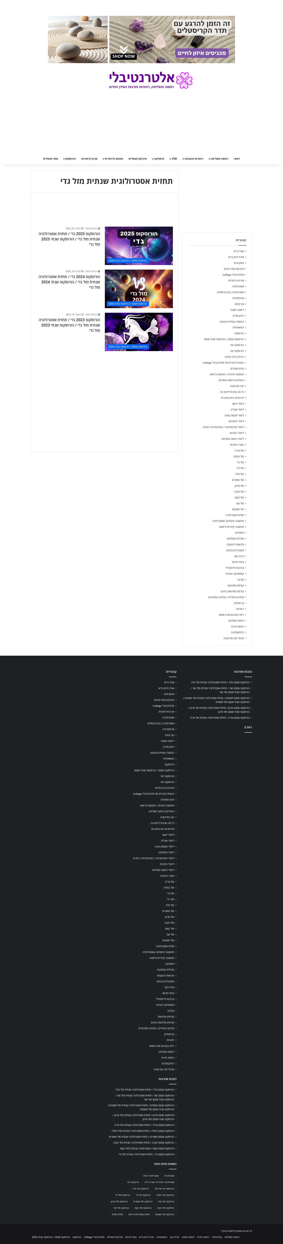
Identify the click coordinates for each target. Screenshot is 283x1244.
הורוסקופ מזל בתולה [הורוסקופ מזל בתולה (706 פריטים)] (165, 1195)
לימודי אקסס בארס (234, 415)
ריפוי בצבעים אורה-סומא (231, 614)
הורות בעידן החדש (234, 356)
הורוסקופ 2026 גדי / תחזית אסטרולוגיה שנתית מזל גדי (146, 1154)
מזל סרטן (239, 485)
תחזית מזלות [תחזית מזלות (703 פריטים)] (117, 1214)
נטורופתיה (217, 1237)
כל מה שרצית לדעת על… (231, 391)
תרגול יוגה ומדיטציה (233, 638)
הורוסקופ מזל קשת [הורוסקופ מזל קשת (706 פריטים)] (143, 1208)
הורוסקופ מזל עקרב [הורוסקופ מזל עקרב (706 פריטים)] (165, 1208)
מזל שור (240, 503)
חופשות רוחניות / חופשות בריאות (227, 374)
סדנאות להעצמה (235, 544)
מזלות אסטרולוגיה (235, 515)
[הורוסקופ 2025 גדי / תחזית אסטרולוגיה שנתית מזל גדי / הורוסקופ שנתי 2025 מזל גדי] (139, 246)
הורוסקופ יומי (237, 345)
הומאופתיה (238, 327)
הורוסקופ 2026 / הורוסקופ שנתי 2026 (224, 339)
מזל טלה (239, 474)
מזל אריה (239, 450)
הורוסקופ (70, 158)
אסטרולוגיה (238, 286)
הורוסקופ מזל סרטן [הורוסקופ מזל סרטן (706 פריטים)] (119, 1201)
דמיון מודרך (238, 315)
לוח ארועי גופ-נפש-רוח (232, 397)
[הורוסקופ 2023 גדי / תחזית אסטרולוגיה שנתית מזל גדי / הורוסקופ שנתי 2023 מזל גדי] (139, 332)
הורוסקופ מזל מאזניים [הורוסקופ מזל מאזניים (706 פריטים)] (143, 1201)
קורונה (240, 579)
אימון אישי (239, 262)
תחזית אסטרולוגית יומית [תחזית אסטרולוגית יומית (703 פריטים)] (139, 1214)
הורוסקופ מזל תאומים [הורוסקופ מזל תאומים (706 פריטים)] (164, 1214)
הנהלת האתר (91, 228)
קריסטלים (239, 603)
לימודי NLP (238, 403)
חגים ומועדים (237, 368)
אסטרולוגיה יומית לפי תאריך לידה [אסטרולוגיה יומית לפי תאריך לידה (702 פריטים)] (159, 1182)
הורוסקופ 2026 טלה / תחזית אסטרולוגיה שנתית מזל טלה (220, 682)
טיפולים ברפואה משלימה (231, 380)
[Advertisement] (105, 382)
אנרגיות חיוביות (236, 280)
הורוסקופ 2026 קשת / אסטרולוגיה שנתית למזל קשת (147, 1148)
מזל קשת (239, 497)
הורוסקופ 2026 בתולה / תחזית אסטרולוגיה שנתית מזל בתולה (142, 1130)
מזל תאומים (238, 509)
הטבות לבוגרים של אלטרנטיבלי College (223, 362)
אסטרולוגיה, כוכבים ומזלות (230, 292)
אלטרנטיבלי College (233, 274)
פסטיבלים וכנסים (235, 550)
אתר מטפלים (50, 158)
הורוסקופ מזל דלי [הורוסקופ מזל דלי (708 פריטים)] (122, 1195)
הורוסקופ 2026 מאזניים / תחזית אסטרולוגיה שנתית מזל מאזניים (141, 1136)
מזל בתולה (238, 456)
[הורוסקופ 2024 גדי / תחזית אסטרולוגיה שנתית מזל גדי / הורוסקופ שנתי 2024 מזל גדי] (139, 289)
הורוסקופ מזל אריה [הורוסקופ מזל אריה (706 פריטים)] (140, 1188)
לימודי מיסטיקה (236, 421)
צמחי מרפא (238, 562)
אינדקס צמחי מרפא (234, 268)
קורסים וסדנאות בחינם (232, 591)
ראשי (237, 158)
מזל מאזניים (238, 479)
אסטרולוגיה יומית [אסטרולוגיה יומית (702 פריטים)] (151, 1176)
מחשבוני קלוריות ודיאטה (231, 526)
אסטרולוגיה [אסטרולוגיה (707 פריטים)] (169, 1176)
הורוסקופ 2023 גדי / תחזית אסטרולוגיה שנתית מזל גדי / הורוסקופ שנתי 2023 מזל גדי (69, 325)
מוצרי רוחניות (237, 444)
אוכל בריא (239, 251)
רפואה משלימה (219, 158)
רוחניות (240, 608)
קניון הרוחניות (89, 158)
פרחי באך (239, 556)
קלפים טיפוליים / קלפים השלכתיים (226, 597)
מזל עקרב (239, 491)
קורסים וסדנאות (236, 585)
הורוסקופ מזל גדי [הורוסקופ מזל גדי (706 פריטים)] (143, 1195)
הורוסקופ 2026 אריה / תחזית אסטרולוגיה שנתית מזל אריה (220, 717)
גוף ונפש (239, 304)
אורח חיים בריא (236, 257)
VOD (174, 158)
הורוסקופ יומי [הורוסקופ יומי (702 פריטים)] (133, 1182)
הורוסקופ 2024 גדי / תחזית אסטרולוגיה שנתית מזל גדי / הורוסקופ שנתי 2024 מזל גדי (69, 282)
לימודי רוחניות (237, 433)
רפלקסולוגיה (237, 632)
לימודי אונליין (237, 409)
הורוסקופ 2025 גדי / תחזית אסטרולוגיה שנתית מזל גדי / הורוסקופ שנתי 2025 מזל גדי (69, 239)
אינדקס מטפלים (138, 158)
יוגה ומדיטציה (237, 386)
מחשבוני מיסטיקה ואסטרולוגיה (228, 520)
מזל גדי (240, 462)
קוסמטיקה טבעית (235, 573)
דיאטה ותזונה (237, 309)
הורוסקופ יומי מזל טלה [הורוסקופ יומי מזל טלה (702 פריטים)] (164, 1188)
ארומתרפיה (238, 298)
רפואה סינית (237, 626)
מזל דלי (240, 468)
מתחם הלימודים (114, 158)
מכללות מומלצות (235, 538)
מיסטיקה (159, 158)
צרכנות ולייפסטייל (235, 567)
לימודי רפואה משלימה (232, 438)
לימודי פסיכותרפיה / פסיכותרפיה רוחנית (223, 427)
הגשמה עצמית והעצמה (232, 321)
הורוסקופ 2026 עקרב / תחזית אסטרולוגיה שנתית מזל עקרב (143, 1142)
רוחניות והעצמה (194, 158)
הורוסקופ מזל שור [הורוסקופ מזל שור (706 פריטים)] (121, 1208)
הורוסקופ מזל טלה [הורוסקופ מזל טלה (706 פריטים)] (166, 1201)
